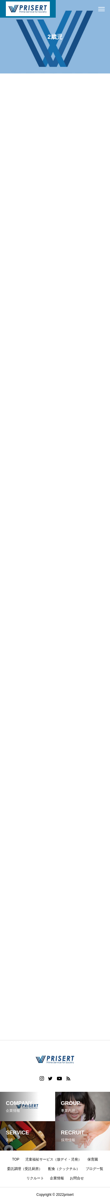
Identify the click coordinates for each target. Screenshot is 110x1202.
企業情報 (57, 1178)
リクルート (35, 1178)
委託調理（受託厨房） (24, 1169)
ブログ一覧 (94, 1169)
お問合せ (77, 1178)
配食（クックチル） (64, 1169)
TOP (15, 1159)
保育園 (92, 1159)
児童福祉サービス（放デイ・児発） (53, 1159)
